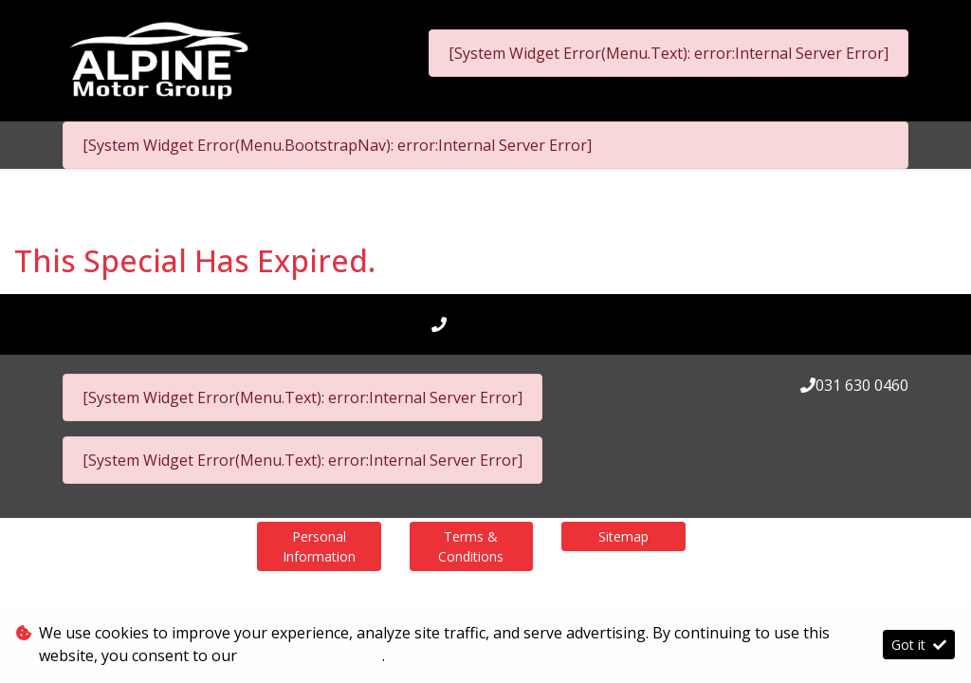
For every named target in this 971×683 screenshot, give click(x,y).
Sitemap (623, 536)
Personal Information (319, 546)
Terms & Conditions (471, 546)
